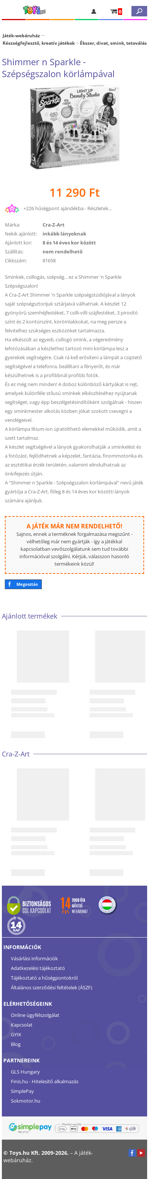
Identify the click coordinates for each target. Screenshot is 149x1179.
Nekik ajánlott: (21, 233)
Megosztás (27, 584)
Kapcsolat (21, 1024)
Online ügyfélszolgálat (35, 1015)
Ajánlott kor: (18, 242)
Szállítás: (14, 251)
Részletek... (99, 208)
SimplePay (22, 1091)
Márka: (12, 224)
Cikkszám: (16, 260)
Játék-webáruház (21, 35)
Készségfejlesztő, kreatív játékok (39, 43)
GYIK (16, 1034)
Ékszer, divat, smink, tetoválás (113, 43)
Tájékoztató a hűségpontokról (44, 977)
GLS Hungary (25, 1071)
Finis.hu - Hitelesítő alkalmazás (44, 1081)
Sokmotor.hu (25, 1100)
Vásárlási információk (34, 958)
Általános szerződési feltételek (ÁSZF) (51, 987)
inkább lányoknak (64, 233)
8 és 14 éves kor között (69, 242)
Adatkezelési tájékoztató (38, 968)
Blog (16, 1044)
